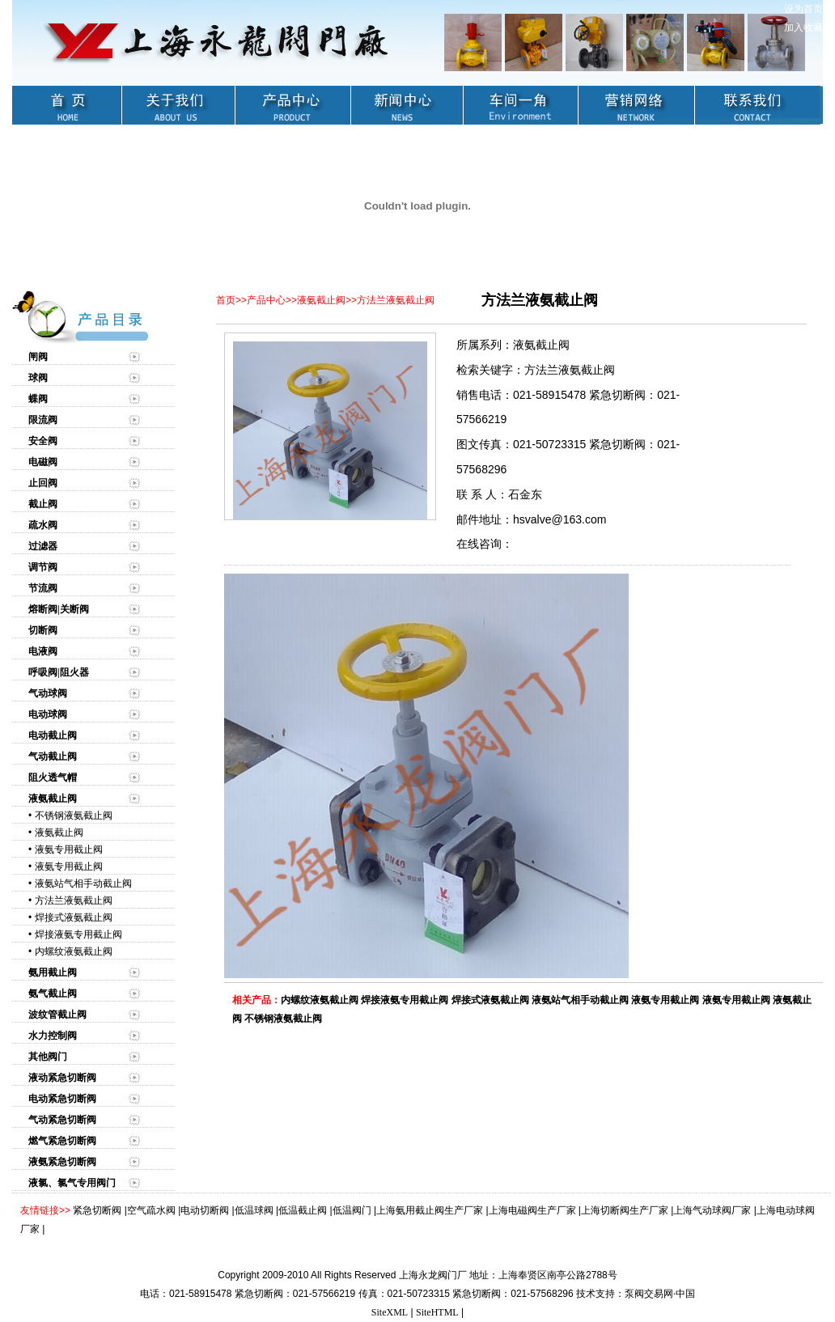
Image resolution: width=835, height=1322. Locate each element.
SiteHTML (437, 1312)
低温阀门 (352, 1210)
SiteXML (389, 1312)
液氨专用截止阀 (69, 849)
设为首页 (803, 9)
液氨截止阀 (59, 832)
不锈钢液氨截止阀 (73, 815)
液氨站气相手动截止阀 (83, 883)
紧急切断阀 (97, 1210)
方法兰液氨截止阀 (73, 900)
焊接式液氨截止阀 (73, 917)
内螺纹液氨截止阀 (73, 951)
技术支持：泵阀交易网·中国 (635, 1293)
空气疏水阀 (151, 1210)
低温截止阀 (302, 1210)
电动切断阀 (204, 1210)
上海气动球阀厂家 (712, 1210)
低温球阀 (254, 1210)
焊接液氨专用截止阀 (78, 934)
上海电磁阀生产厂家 (532, 1210)
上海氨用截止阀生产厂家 (429, 1210)
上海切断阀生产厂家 (624, 1210)
